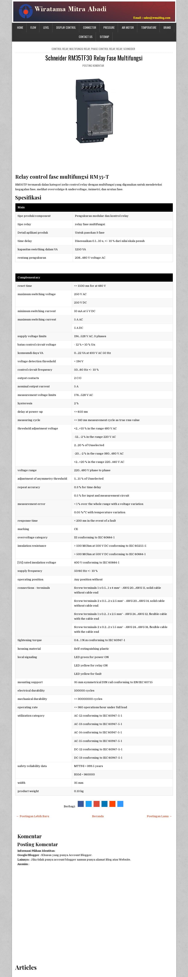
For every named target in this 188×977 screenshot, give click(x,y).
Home (20, 27)
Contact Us (86, 37)
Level (46, 27)
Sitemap (104, 37)
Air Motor (128, 27)
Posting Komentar (93, 65)
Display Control (66, 27)
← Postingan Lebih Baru (32, 816)
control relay (60, 49)
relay (119, 49)
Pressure (109, 27)
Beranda (98, 816)
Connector (89, 27)
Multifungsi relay (79, 49)
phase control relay (103, 49)
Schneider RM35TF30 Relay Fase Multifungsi (94, 57)
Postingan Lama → (159, 816)
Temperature (148, 27)
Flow (33, 27)
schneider (129, 49)
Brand (167, 27)
